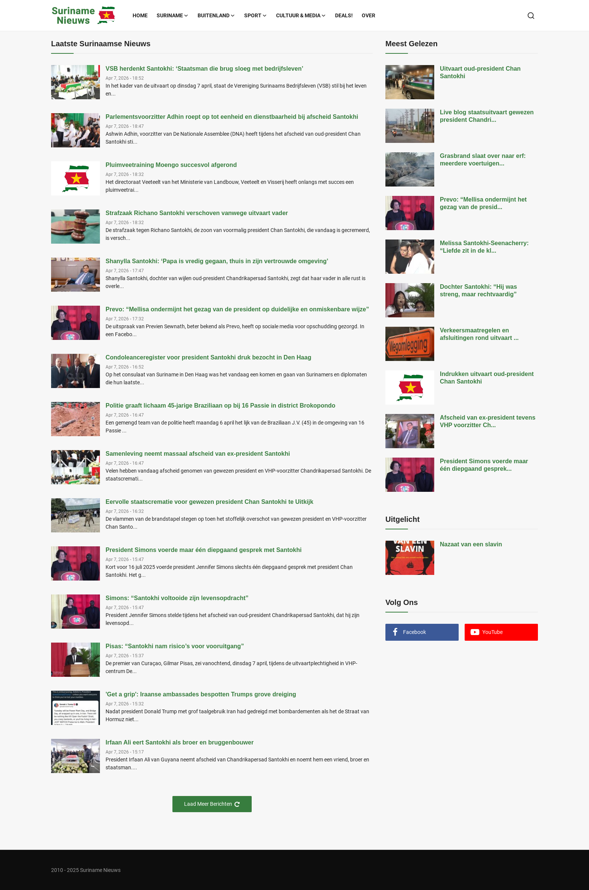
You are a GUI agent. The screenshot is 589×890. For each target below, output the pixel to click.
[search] (531, 16)
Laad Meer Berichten (212, 804)
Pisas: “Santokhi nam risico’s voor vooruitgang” (175, 646)
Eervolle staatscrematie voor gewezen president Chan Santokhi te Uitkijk (209, 502)
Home (140, 15)
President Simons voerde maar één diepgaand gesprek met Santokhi (204, 550)
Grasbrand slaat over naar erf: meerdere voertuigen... (483, 160)
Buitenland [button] (216, 15)
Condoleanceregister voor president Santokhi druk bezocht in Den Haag (208, 357)
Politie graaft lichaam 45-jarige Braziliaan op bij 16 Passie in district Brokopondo (220, 405)
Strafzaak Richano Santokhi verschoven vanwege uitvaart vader (197, 213)
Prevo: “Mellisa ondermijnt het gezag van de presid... (483, 203)
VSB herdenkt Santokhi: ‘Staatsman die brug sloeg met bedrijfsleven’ (204, 68)
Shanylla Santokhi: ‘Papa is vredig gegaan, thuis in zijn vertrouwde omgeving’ (217, 261)
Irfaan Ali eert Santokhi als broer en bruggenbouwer (180, 742)
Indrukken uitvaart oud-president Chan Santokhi (487, 378)
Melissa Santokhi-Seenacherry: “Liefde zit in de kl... (484, 247)
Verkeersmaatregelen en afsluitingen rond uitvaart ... (479, 334)
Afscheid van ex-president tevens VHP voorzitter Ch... (487, 421)
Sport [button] (255, 15)
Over (368, 15)
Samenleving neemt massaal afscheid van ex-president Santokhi (198, 453)
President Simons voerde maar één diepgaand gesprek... (484, 465)
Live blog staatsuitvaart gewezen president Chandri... (487, 116)
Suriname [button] (173, 15)
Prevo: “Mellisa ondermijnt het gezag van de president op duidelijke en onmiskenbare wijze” (237, 309)
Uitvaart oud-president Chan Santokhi (480, 72)
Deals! (344, 15)
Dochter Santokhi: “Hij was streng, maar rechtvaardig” (478, 290)
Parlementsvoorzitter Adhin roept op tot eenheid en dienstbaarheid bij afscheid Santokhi (232, 117)
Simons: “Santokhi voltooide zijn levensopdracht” (177, 598)
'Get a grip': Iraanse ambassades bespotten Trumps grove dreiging (201, 694)
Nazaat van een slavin (471, 544)
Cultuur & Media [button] (301, 15)
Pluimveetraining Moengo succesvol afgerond (171, 165)
